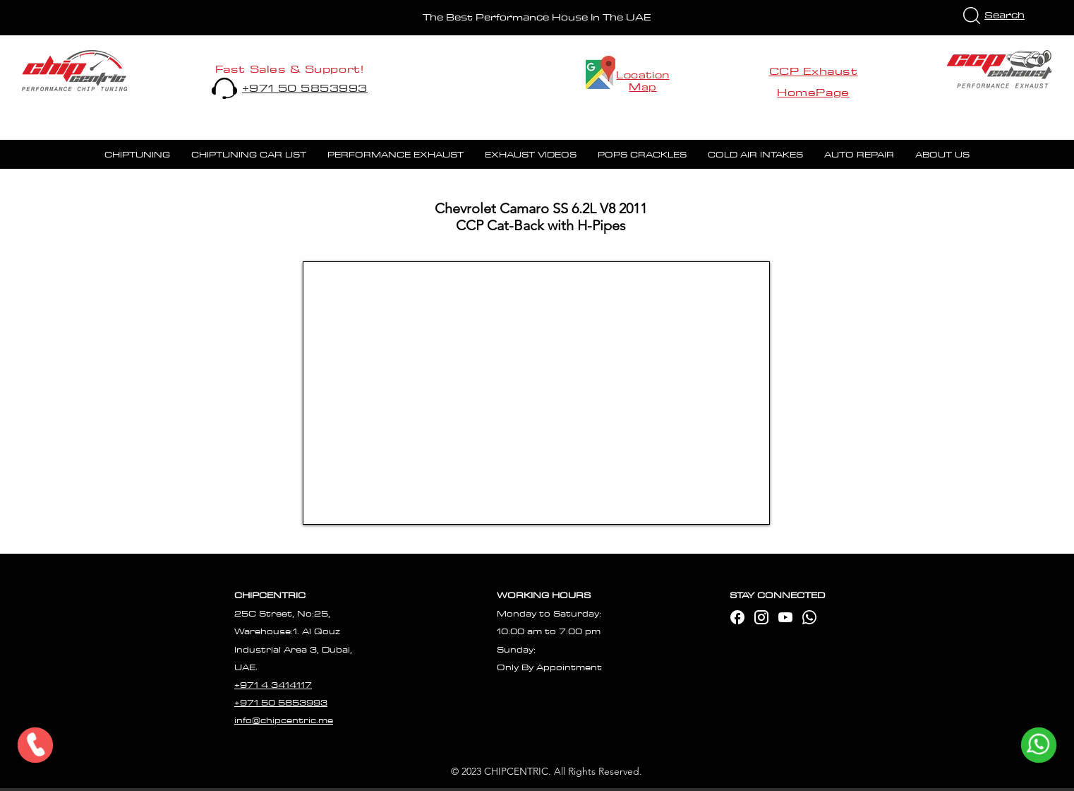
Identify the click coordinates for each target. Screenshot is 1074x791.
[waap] (809, 617)
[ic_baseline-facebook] (737, 617)
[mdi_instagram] (761, 617)
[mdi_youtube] (785, 617)
